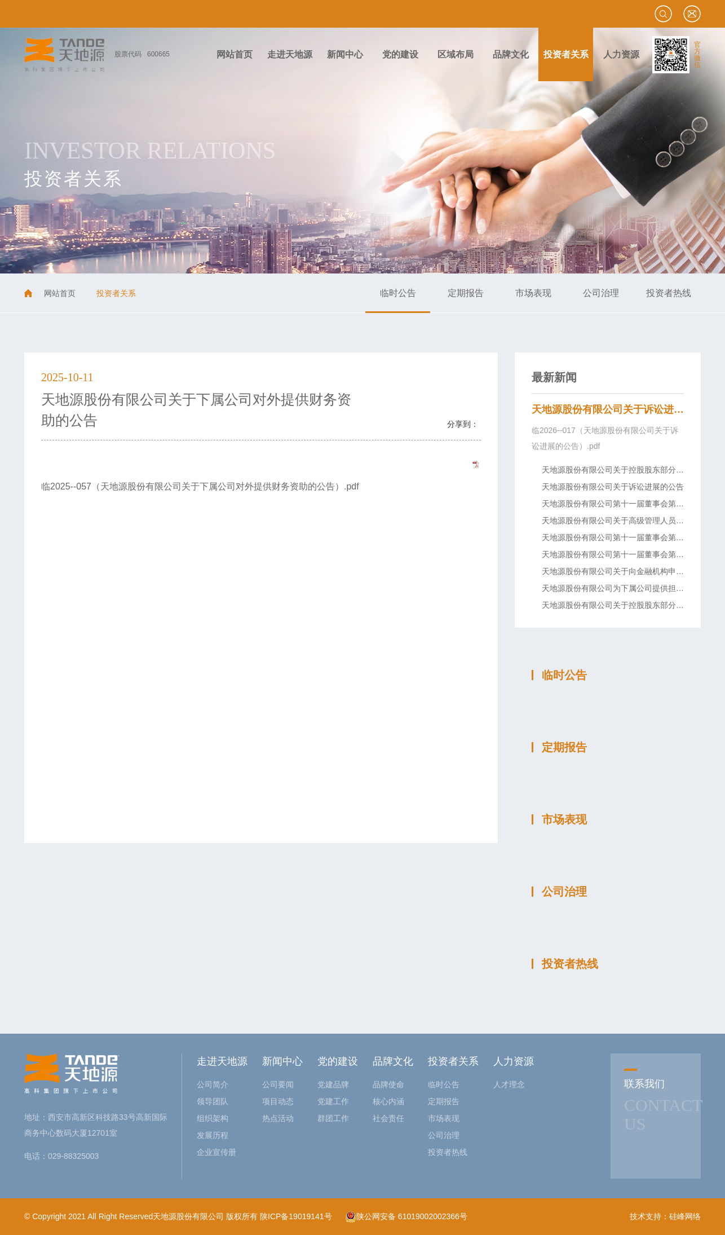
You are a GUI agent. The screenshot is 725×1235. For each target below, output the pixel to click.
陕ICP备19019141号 (296, 1216)
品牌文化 (393, 1061)
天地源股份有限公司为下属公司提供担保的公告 (625, 588)
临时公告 (398, 293)
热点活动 (278, 1118)
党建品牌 (333, 1084)
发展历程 (212, 1135)
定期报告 (466, 293)
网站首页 (60, 293)
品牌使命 (388, 1084)
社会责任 (388, 1118)
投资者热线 (668, 293)
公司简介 (212, 1084)
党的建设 (337, 1061)
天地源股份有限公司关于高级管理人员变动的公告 (628, 520)
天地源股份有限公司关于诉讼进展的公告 (623, 409)
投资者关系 (453, 1061)
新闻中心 (282, 1061)
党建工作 (333, 1101)
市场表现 (533, 293)
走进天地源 (222, 1061)
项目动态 (278, 1101)
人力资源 (513, 1061)
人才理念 (509, 1084)
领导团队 (212, 1101)
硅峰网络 (685, 1216)
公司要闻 (278, 1084)
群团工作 (333, 1118)
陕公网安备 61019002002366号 (406, 1216)
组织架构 (212, 1118)
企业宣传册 (216, 1152)
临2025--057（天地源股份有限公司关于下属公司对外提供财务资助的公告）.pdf (200, 486)
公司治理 (601, 293)
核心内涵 (388, 1101)
